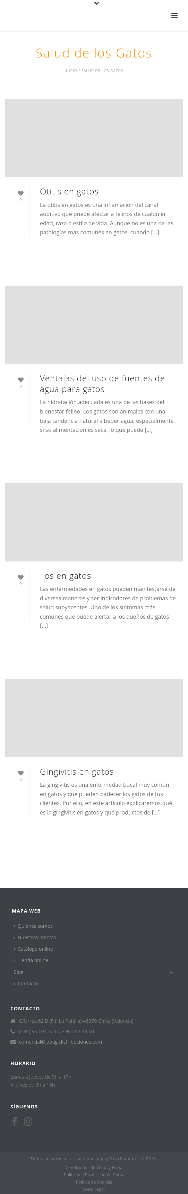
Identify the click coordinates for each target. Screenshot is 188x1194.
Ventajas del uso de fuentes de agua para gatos (102, 383)
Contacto (26, 983)
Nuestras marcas (35, 937)
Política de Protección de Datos (94, 1175)
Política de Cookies (94, 1182)
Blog (19, 972)
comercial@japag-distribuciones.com (60, 1042)
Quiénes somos (33, 926)
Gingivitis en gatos (77, 771)
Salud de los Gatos (102, 70)
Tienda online (31, 960)
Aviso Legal (94, 1189)
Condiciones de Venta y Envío (94, 1167)
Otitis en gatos (69, 191)
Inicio (71, 70)
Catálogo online (33, 948)
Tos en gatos (65, 575)
